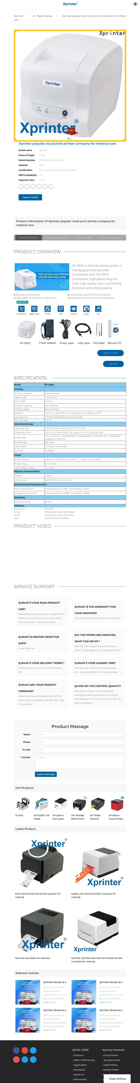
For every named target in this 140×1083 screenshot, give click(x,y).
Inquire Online (30, 197)
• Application (79, 1079)
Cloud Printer (110, 1069)
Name (26, 751)
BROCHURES (111, 353)
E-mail (26, 766)
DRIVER (113, 364)
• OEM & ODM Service (83, 1074)
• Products (78, 1069)
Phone (26, 758)
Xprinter (18, 16)
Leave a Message (46, 791)
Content (25, 774)
